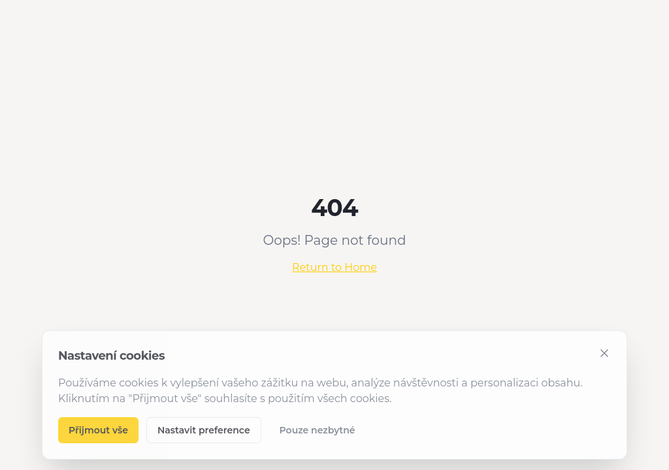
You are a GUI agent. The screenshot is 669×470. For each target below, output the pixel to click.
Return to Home (334, 267)
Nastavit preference (203, 430)
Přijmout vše (98, 430)
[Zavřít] (604, 353)
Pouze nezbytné (317, 430)
